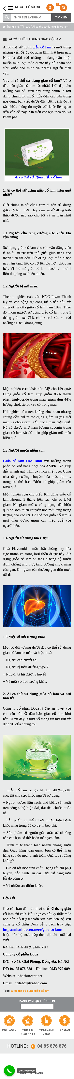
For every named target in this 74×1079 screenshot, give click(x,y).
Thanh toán (17, 1073)
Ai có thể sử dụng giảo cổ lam (30, 990)
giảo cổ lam (42, 47)
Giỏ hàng (36, 1073)
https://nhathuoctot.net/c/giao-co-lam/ (32, 929)
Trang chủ (13, 26)
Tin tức (25, 26)
